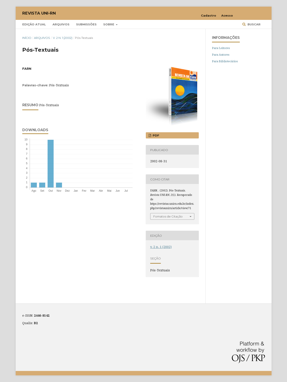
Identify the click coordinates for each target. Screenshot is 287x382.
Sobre (109, 24)
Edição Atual (34, 24)
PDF (155, 135)
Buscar (254, 24)
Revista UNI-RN (39, 13)
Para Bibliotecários (225, 61)
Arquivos (61, 24)
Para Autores (220, 55)
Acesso (227, 15)
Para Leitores (221, 48)
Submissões (86, 24)
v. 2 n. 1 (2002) (62, 38)
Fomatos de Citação (168, 216)
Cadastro (208, 15)
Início (26, 38)
